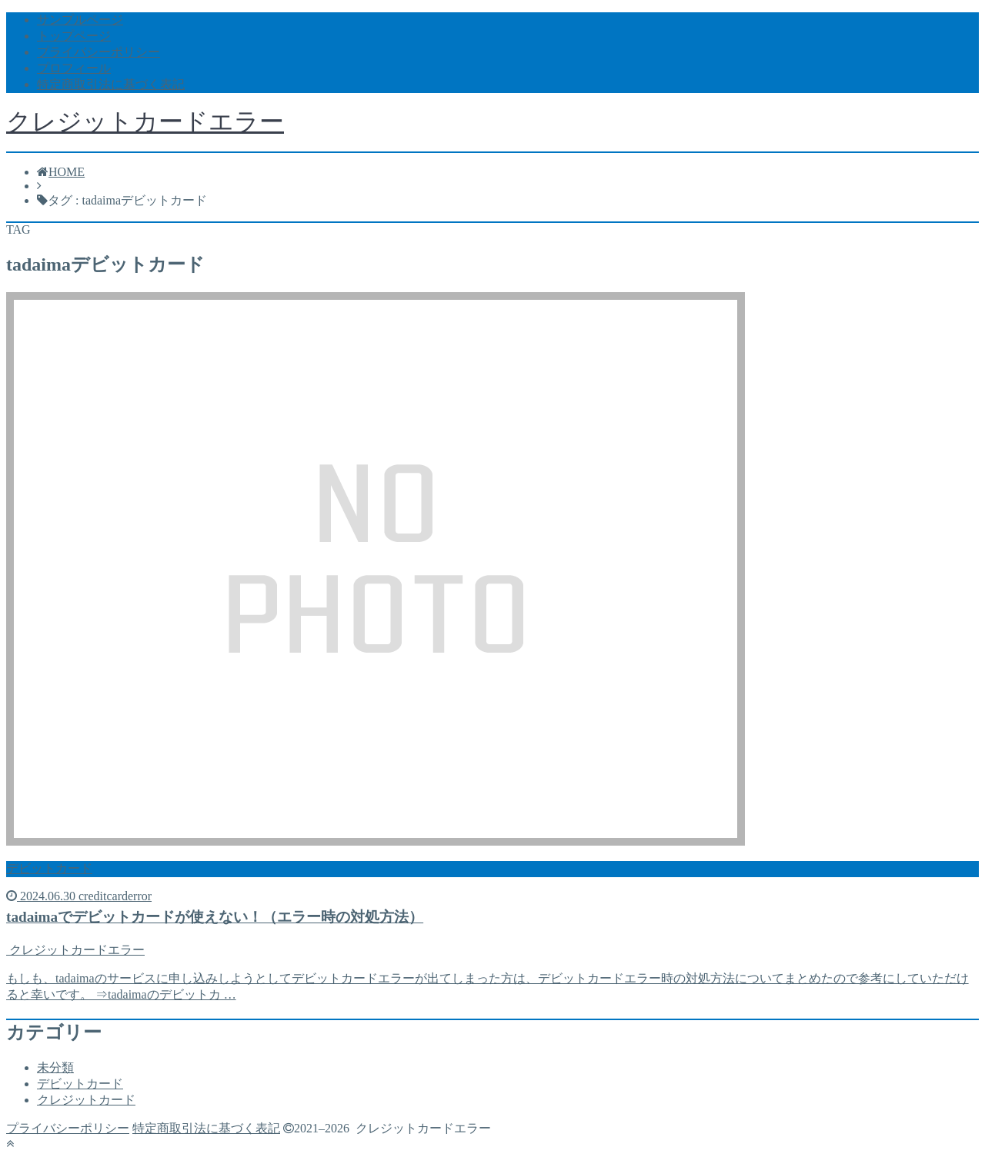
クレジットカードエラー (145, 121)
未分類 (55, 1067)
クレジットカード (86, 1099)
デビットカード (80, 1083)
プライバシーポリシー (98, 51)
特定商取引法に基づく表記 (111, 84)
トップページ (74, 35)
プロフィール (74, 68)
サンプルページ (80, 19)
